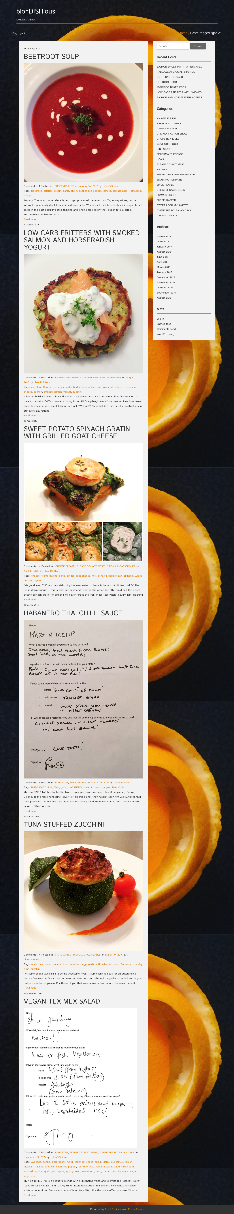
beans (46, 1162)
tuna (26, 969)
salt (120, 576)
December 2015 (166, 277)
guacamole (117, 1162)
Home (183, 33)
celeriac (48, 191)
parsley (138, 964)
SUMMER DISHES (166, 195)
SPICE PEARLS (78, 783)
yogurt (67, 392)
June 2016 (162, 257)
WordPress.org (165, 334)
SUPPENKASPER (64, 186)
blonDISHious (111, 186)
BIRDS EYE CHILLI (41, 787)
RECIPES (162, 169)
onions (118, 387)
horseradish (88, 387)
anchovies (37, 964)
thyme (37, 580)
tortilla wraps (121, 1171)
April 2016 (162, 262)
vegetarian (30, 1176)
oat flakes (103, 387)
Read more (30, 219)
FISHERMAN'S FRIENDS (68, 377)
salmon (38, 392)
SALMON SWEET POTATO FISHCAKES (179, 67)
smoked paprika (33, 1171)
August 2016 (164, 252)
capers (57, 964)
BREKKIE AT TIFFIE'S (169, 123)
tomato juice (120, 191)
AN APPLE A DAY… (168, 118)
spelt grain (50, 1171)
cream (57, 191)
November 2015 (166, 282)
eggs (61, 387)
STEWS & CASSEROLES (121, 566)
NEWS (160, 159)
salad (117, 1167)
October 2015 (165, 287)
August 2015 (164, 298)
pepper (83, 191)
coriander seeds (83, 1162)
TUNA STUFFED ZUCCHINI (64, 825)
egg (84, 964)
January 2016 (164, 272)
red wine (83, 1167)
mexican (28, 1167)
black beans (59, 1162)
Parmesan (126, 964)
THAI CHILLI (118, 787)
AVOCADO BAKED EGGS (171, 87)
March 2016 (163, 267)
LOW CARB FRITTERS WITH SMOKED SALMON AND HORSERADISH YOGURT (82, 240)
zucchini (77, 392)
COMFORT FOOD (167, 144)
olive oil (102, 576)
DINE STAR (61, 783)
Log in (160, 319)
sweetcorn (88, 1171)
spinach (128, 576)
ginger (70, 576)
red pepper (94, 191)
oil (111, 387)
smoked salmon (53, 392)
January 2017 (164, 247)
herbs (76, 387)
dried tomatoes (72, 964)
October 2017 (165, 241)
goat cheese (83, 576)
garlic (66, 191)
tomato (107, 191)
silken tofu (127, 1167)
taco (98, 1171)
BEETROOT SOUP (51, 57)
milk (94, 576)
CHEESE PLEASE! (65, 566)
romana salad (104, 1167)
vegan (133, 1171)
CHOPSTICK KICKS (168, 139)
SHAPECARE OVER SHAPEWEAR (102, 377)
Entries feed (164, 324)
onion (74, 191)
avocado (36, 1162)
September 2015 (166, 293)
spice (61, 1171)
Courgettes (49, 387)
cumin (98, 1162)
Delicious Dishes (41, 15)
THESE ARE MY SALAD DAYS (117, 1152)
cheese (35, 576)
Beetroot (36, 191)
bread (48, 964)
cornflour (36, 387)
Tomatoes (135, 191)
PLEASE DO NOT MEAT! (91, 566)
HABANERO (75, 787)
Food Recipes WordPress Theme (124, 1209)
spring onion (73, 1171)
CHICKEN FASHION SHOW (172, 134)
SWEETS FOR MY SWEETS (172, 205)
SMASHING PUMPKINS (169, 180)
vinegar (28, 195)
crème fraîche (49, 576)
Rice (91, 1167)
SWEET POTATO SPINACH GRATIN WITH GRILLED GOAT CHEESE (77, 433)
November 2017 (166, 236)
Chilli (56, 787)
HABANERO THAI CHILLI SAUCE (73, 613)
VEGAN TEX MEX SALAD (62, 1001)
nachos (39, 1167)
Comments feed (166, 329)
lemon (128, 1162)
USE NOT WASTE (167, 215)
